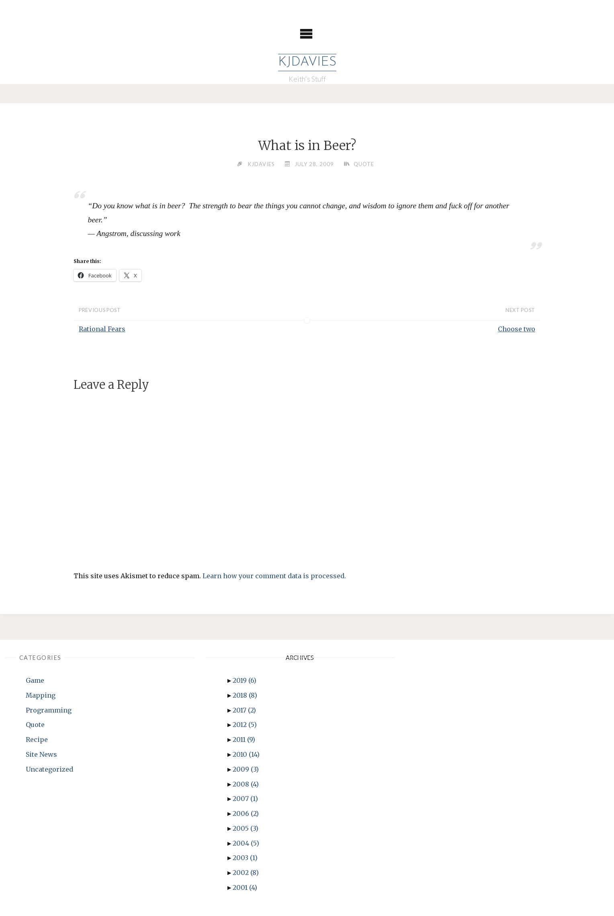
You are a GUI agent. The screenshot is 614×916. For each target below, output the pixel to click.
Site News (41, 754)
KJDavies (307, 62)
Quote (364, 164)
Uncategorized (49, 769)
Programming (49, 710)
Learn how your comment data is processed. (274, 576)
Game (35, 680)
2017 (244, 710)
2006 (246, 813)
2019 (244, 680)
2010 (246, 754)
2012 (245, 725)
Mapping (40, 695)
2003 (245, 858)
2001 (245, 887)
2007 (245, 799)
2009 (246, 769)
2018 (245, 695)
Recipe (37, 739)
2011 (244, 739)
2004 (246, 843)
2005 (245, 828)
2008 (246, 784)
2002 (246, 873)
